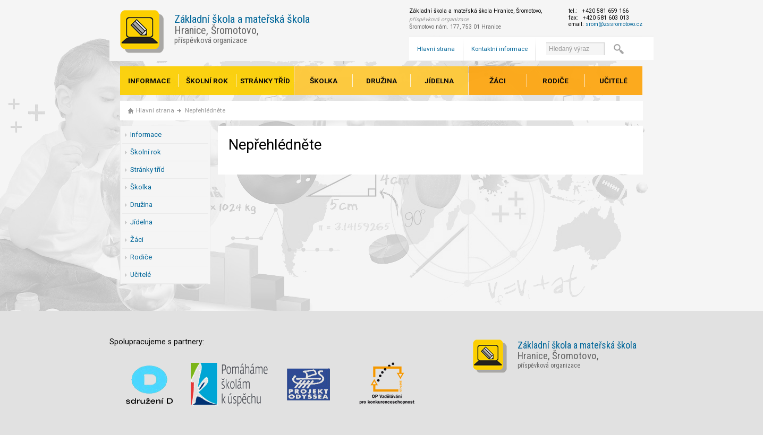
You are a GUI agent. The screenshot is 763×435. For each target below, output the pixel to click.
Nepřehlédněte (205, 110)
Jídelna (439, 80)
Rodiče (555, 80)
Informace (149, 80)
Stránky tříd (265, 80)
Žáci (497, 80)
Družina (381, 80)
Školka (323, 80)
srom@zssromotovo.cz (614, 24)
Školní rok (207, 80)
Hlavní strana (436, 49)
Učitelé (613, 80)
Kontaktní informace (499, 49)
